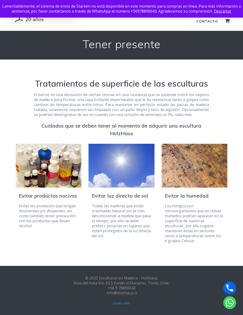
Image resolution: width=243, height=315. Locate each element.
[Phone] (229, 288)
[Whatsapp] (229, 302)
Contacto (207, 21)
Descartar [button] (222, 11)
